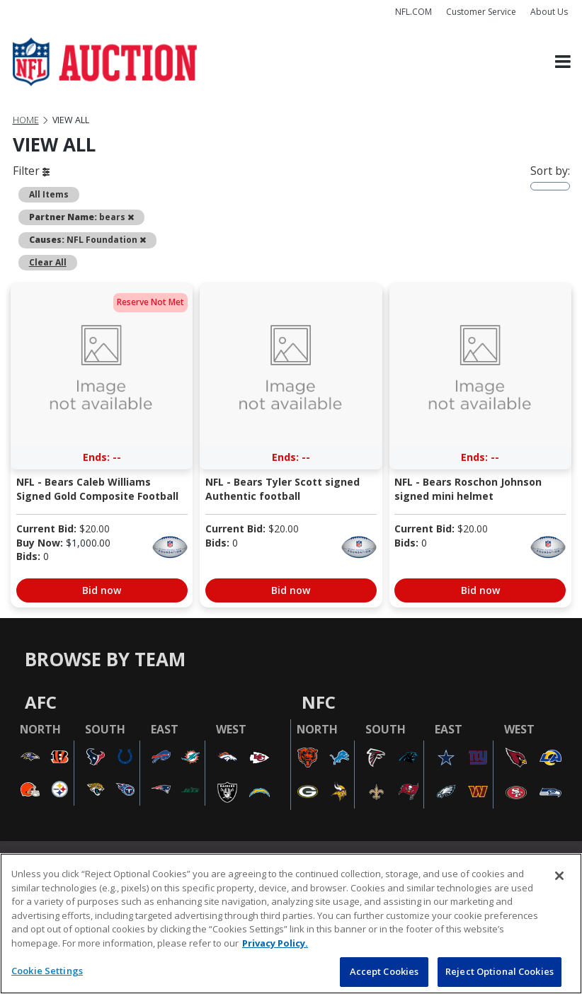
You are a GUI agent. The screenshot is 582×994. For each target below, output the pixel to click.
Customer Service (481, 12)
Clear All (48, 262)
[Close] (559, 875)
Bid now (101, 590)
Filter (31, 170)
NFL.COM (413, 12)
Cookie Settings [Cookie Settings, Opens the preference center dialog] (47, 970)
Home (26, 120)
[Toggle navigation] (562, 62)
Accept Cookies (384, 971)
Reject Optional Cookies (499, 971)
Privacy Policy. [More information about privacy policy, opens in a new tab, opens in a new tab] (275, 943)
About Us (549, 12)
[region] (291, 923)
